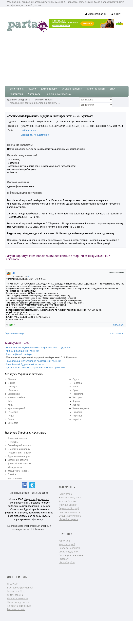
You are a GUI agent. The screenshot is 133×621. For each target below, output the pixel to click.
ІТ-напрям (13, 441)
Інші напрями (15, 478)
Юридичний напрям (18, 471)
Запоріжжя (14, 394)
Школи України (67, 562)
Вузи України (17, 88)
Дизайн (12, 474)
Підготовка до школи (18, 602)
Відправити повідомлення (35, 134)
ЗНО (112, 88)
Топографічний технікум (19, 354)
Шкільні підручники (69, 551)
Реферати (64, 559)
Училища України (68, 505)
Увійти (116, 14)
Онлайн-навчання (72, 88)
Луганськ (13, 412)
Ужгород (77, 397)
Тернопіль (78, 394)
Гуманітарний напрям (19, 445)
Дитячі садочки (15, 595)
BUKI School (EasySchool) (20, 587)
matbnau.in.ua (28, 130)
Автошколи (34, 94)
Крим (11, 404)
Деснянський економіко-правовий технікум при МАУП (35, 367)
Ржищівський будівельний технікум (25, 364)
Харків (76, 401)
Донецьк (12, 386)
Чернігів (77, 419)
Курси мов (64, 540)
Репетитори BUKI (16, 591)
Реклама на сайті (16, 609)
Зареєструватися (96, 14)
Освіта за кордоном (69, 548)
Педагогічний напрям (19, 452)
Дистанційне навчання (71, 555)
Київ (10, 401)
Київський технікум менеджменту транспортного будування (38, 347)
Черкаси (77, 412)
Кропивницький (16, 408)
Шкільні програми (68, 519)
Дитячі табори (49, 88)
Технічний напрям (17, 438)
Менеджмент (15, 467)
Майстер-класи (96, 88)
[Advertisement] (66, 58)
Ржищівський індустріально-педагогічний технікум (33, 361)
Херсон (76, 404)
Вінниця (12, 379)
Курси (32, 88)
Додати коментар (14, 333)
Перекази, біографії (69, 508)
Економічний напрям (19, 449)
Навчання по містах (17, 598)
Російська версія (39, 492)
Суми (75, 390)
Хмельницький (81, 408)
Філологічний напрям (19, 463)
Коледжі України (67, 501)
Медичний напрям (18, 460)
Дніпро (11, 383)
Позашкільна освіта (69, 512)
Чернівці (77, 415)
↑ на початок (117, 333)
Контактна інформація (19, 605)
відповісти (118, 325)
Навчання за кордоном (58, 94)
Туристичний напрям (19, 456)
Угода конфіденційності (36, 499)
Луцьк (11, 415)
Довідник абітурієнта (18, 99)
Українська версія (19, 492)
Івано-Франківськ (17, 397)
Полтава (77, 383)
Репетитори (16, 94)
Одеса (76, 379)
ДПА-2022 (12, 584)
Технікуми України (43, 99)
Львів (11, 419)
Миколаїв (13, 423)
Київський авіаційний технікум (22, 351)
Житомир (13, 390)
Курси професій (67, 544)
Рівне (75, 386)
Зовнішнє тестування (70, 497)
